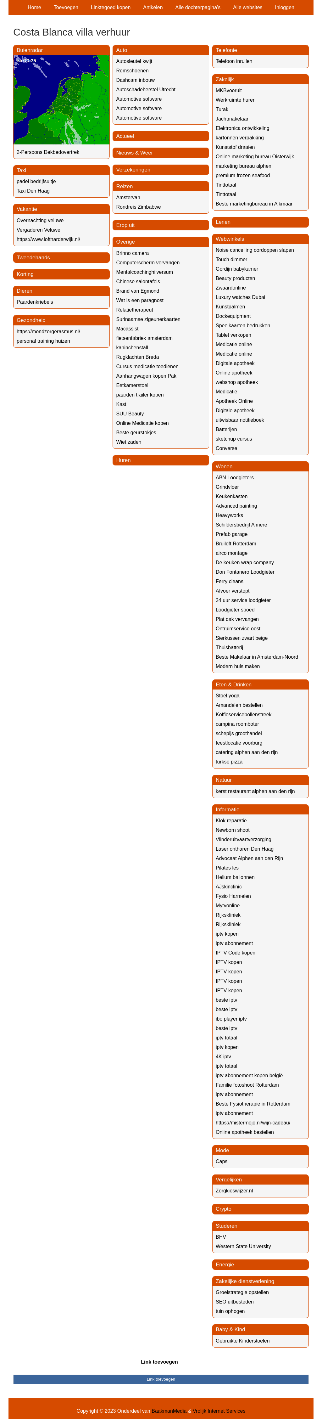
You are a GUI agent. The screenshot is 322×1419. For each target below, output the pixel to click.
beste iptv (226, 1000)
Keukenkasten (231, 496)
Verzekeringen (133, 170)
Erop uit (125, 225)
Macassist (127, 328)
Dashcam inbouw (135, 80)
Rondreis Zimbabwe (138, 207)
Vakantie (27, 209)
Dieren (24, 291)
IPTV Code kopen (235, 952)
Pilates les (227, 867)
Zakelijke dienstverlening (245, 1281)
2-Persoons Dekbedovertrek (48, 152)
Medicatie (226, 391)
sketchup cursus (234, 439)
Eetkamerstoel (132, 385)
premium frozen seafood (243, 175)
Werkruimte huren (236, 100)
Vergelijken (229, 1180)
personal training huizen (43, 341)
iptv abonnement (234, 943)
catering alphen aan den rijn (247, 752)
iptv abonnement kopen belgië (249, 1075)
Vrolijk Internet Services (219, 1411)
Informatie (228, 810)
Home (34, 7)
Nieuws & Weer (134, 153)
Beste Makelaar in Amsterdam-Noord (257, 657)
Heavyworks (229, 515)
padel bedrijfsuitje (36, 181)
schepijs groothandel (239, 733)
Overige (125, 242)
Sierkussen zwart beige (242, 638)
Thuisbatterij (229, 647)
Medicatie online (234, 344)
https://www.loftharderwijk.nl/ (48, 239)
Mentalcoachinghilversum (144, 272)
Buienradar (30, 50)
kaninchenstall (132, 347)
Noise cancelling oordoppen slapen (255, 250)
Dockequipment (233, 316)
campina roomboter (237, 724)
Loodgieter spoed (235, 609)
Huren (123, 460)
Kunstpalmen (230, 306)
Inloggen (284, 7)
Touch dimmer (231, 259)
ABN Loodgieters (235, 477)
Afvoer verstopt (233, 591)
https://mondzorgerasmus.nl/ (48, 331)
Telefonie (226, 50)
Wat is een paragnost (140, 300)
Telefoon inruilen (234, 61)
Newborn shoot (233, 830)
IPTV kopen (229, 962)
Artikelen (153, 7)
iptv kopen (227, 934)
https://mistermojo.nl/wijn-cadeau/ (253, 1122)
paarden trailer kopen (140, 394)
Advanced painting (236, 506)
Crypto (223, 1209)
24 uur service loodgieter (243, 600)
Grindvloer (227, 487)
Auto (121, 50)
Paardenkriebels (35, 302)
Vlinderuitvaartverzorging (243, 839)
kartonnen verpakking (240, 137)
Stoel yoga (228, 695)
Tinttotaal (226, 185)
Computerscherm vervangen (148, 262)
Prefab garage (231, 534)
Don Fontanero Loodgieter (245, 572)
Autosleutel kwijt (134, 61)
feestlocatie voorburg (239, 743)
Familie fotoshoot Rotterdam (247, 1085)
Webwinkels (230, 239)
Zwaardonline (231, 287)
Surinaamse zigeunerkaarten (148, 319)
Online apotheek (234, 372)
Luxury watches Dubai (240, 297)
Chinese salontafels (138, 281)
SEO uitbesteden (235, 1301)
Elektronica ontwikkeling (242, 128)
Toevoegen (66, 7)
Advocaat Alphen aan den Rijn (249, 858)
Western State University (243, 1246)
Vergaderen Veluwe (38, 230)
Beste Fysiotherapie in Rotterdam (253, 1103)
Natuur (224, 780)
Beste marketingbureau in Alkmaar (254, 203)
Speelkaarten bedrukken (243, 325)
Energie (225, 1265)
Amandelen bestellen (239, 705)
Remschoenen (132, 70)
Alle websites (247, 7)
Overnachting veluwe (40, 220)
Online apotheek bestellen (245, 1132)
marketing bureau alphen (243, 166)
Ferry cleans (229, 581)
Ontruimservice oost (238, 628)
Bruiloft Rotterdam (236, 543)
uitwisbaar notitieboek (240, 420)
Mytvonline (228, 905)
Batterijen (226, 429)
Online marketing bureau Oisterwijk (255, 156)
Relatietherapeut (134, 310)
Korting (25, 274)
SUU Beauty (130, 413)
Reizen (124, 186)
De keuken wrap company (245, 562)
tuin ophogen (230, 1311)
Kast (121, 404)
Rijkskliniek (228, 915)
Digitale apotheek (235, 363)
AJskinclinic (229, 886)
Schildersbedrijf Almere (241, 524)
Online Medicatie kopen (142, 423)
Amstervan (128, 197)
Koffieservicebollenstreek (244, 714)
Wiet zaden (128, 442)
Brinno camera (132, 253)
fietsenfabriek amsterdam (144, 338)
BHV (221, 1237)
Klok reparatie (231, 820)
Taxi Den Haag (33, 191)
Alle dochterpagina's (198, 7)
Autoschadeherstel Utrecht (145, 89)
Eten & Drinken (234, 685)
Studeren (226, 1226)
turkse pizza (229, 761)
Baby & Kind (230, 1329)
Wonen (224, 467)
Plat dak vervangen (237, 619)
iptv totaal (226, 1037)
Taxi (21, 170)
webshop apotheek (237, 382)
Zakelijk (225, 79)
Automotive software (139, 99)
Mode (222, 1150)
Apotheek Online (234, 401)
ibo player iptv (231, 1019)
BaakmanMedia (169, 1411)
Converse (226, 448)
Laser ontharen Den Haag (245, 849)
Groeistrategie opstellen (242, 1292)
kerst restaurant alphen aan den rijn (255, 791)
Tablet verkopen (233, 335)
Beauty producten (235, 278)
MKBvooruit (229, 90)
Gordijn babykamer (237, 269)
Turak (222, 109)
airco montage (231, 553)
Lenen (223, 222)
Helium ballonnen (235, 877)
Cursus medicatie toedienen (147, 366)
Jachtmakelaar (232, 118)
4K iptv (223, 1056)
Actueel (125, 136)
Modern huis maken (238, 666)
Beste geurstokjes (136, 432)
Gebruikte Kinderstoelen (243, 1340)
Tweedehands (33, 258)
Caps (221, 1161)
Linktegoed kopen (110, 7)
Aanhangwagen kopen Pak (146, 376)
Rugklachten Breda (137, 357)
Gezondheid (31, 320)
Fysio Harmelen (233, 896)
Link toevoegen (159, 1362)
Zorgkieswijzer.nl (234, 1190)
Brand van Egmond (137, 291)
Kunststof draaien (235, 147)
